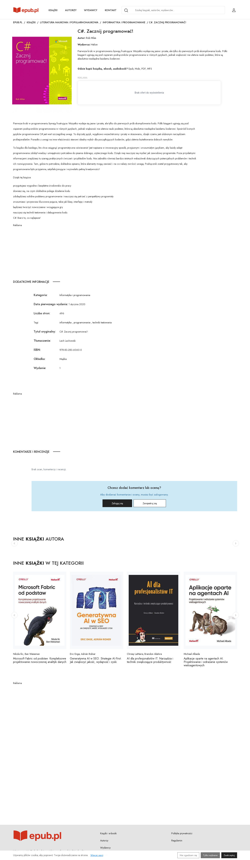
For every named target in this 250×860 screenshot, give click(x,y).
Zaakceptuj (229, 855)
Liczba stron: (42, 313)
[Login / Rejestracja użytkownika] (234, 10)
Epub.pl (17, 22)
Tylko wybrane (210, 855)
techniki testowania (102, 322)
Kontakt (110, 10)
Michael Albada (192, 654)
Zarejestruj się (150, 503)
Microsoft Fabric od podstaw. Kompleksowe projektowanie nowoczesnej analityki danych (39, 660)
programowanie (82, 322)
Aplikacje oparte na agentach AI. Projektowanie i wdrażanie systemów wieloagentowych (206, 661)
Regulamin (176, 840)
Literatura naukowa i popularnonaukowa (69, 22)
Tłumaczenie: (42, 340)
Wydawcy (90, 10)
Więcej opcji (97, 855)
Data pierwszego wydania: (51, 304)
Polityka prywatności (181, 833)
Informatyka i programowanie (124, 22)
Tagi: (36, 322)
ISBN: (37, 349)
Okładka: (39, 359)
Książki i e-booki (108, 833)
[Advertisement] (104, 252)
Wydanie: (40, 368)
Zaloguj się (117, 503)
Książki (53, 10)
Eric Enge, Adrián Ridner (83, 654)
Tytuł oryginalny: (45, 331)
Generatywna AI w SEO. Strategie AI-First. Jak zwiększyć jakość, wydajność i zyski (96, 660)
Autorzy (71, 10)
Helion (94, 44)
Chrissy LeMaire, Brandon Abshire (144, 654)
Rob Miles (91, 38)
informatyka (65, 322)
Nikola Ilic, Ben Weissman (26, 654)
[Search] (126, 10)
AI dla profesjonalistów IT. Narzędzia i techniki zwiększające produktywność (150, 660)
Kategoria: (40, 295)
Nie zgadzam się (188, 855)
